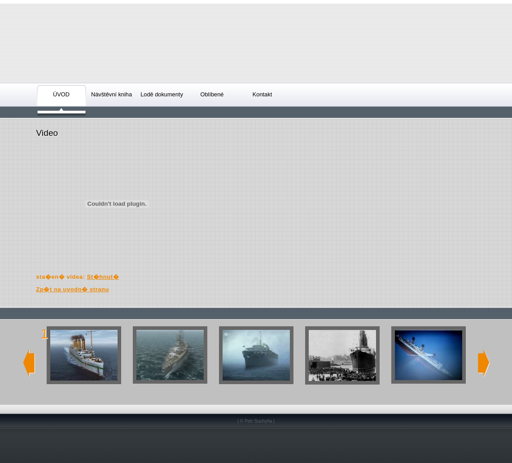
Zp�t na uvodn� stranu (72, 289)
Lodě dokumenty (161, 94)
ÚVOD (61, 94)
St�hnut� (103, 276)
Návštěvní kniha (111, 94)
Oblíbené (212, 94)
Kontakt (262, 94)
